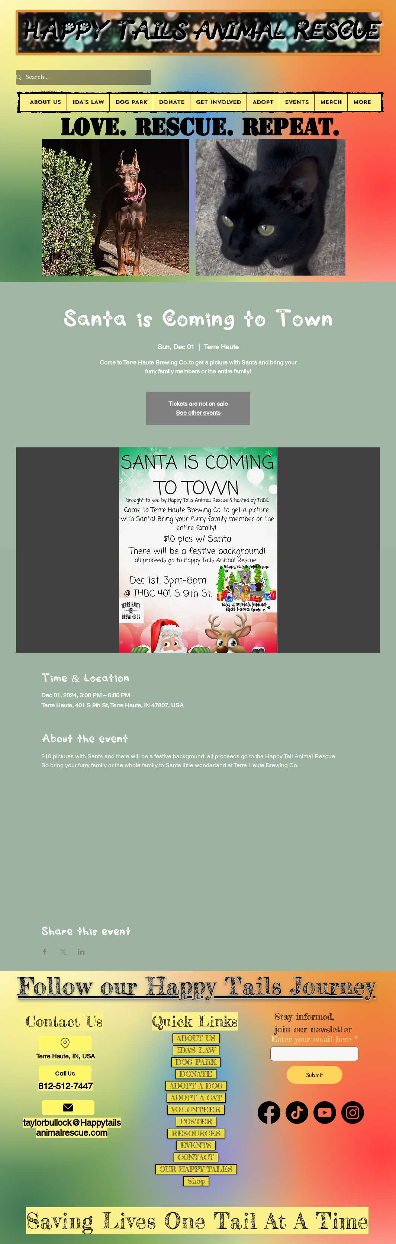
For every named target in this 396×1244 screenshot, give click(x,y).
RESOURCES (196, 1133)
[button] (218, 102)
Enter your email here (311, 1039)
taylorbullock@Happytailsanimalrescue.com (72, 1128)
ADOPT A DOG (196, 1085)
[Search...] (81, 77)
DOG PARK (196, 1062)
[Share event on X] (63, 952)
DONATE (196, 1074)
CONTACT (196, 1157)
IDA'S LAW (196, 1050)
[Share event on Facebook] (44, 952)
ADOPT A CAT (196, 1097)
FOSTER (196, 1121)
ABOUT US (196, 1038)
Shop (196, 1181)
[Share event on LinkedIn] (81, 952)
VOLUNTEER (195, 1109)
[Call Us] (65, 1073)
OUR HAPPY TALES (196, 1169)
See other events (198, 412)
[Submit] (314, 1075)
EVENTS (196, 1145)
